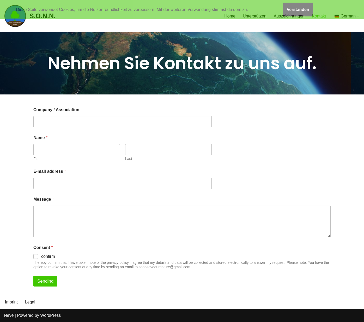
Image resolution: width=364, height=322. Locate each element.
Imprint (11, 302)
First (36, 159)
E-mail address (49, 171)
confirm (48, 256)
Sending (45, 281)
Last (128, 159)
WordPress (50, 315)
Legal (30, 302)
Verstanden (298, 9)
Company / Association (56, 110)
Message (43, 199)
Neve (9, 315)
